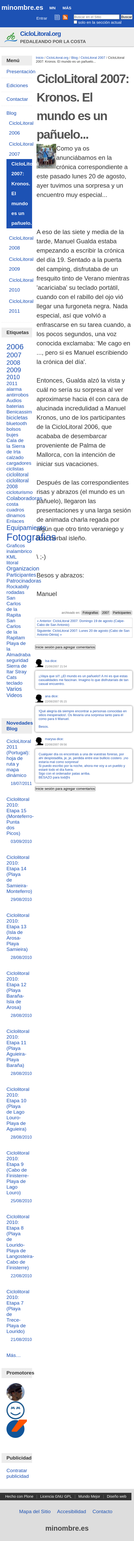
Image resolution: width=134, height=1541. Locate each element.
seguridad (17, 660)
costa (12, 504)
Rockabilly (17, 586)
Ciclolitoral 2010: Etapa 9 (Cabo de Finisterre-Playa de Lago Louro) (17, 1177)
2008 (13, 362)
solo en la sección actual (99, 22)
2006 (15, 346)
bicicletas (17, 417)
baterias (15, 406)
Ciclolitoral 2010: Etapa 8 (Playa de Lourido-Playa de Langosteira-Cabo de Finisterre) (20, 1246)
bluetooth (16, 423)
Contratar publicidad (17, 1473)
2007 (105, 613)
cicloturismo (19, 492)
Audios (14, 400)
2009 (13, 370)
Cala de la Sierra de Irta (15, 446)
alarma (14, 389)
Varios (14, 689)
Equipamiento (26, 527)
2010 (13, 377)
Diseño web (116, 1496)
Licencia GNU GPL (56, 1496)
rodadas (15, 592)
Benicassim (19, 412)
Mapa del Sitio (35, 1511)
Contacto (103, 1511)
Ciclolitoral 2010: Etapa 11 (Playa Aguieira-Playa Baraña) (17, 1053)
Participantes (122, 613)
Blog (74, 58)
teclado (14, 683)
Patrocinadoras (23, 581)
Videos (14, 695)
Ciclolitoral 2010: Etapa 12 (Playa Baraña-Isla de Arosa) (17, 995)
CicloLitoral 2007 (92, 58)
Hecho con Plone (19, 1496)
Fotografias (90, 613)
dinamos (15, 515)
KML (11, 557)
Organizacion (22, 569)
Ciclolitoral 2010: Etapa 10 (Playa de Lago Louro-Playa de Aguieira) (17, 1113)
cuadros (15, 509)
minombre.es (22, 7)
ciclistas (15, 468)
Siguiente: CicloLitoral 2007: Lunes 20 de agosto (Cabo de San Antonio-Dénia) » (83, 632)
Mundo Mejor (89, 1496)
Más (67, 8)
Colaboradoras (24, 498)
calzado (15, 457)
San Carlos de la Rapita (13, 606)
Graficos (15, 545)
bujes (12, 434)
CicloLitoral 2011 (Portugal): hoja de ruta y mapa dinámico (18, 763)
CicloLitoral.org (40, 33)
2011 (12, 383)
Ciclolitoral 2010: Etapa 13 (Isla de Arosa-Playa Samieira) (17, 937)
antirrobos (17, 394)
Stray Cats (16, 674)
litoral (12, 562)
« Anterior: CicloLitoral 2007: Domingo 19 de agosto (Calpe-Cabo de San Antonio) (81, 623)
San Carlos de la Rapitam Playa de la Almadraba (18, 637)
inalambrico (19, 551)
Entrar (41, 18)
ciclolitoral (17, 474)
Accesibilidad (71, 1511)
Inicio (40, 58)
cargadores (18, 463)
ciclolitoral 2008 (17, 483)
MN (52, 8)
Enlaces (15, 521)
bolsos (13, 429)
